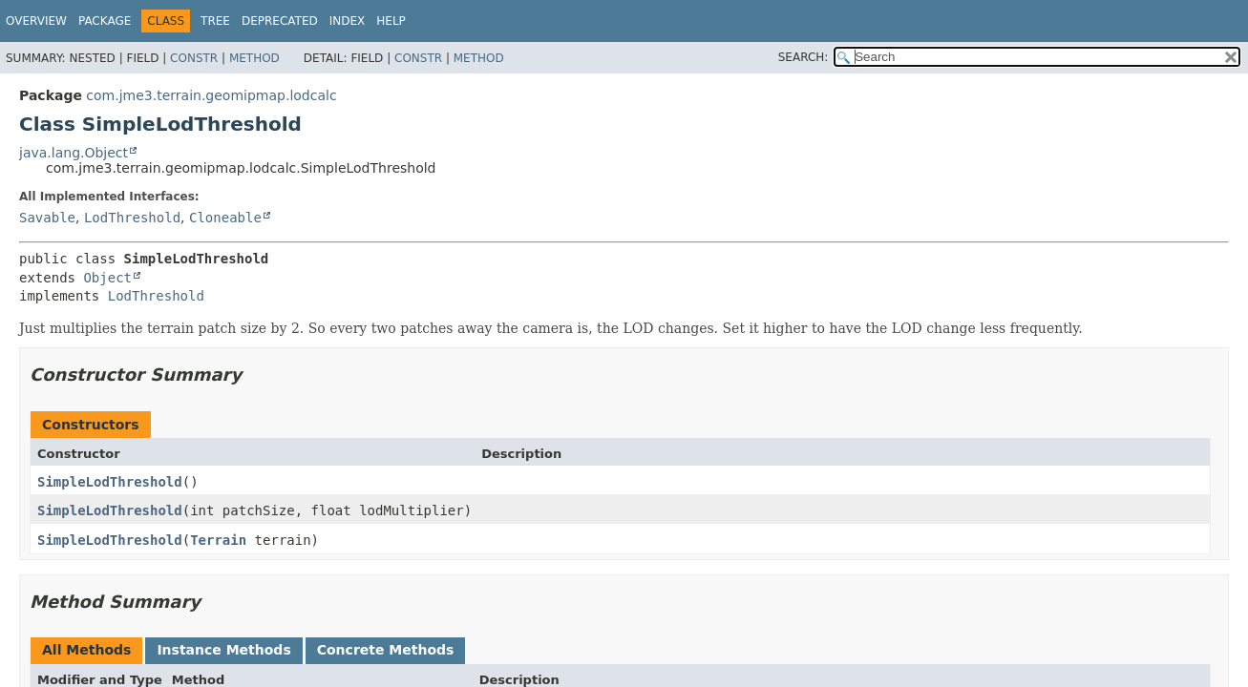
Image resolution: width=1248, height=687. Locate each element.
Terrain (218, 540)
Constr (194, 58)
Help (391, 21)
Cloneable (225, 217)
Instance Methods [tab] (223, 649)
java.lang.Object (73, 152)
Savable (47, 217)
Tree (215, 21)
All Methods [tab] (86, 649)
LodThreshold (132, 217)
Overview (36, 21)
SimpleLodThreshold (109, 481)
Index (347, 21)
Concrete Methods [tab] (386, 649)
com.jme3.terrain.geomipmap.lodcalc (211, 95)
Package (104, 21)
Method (254, 58)
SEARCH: (803, 57)
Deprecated (280, 21)
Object (107, 277)
